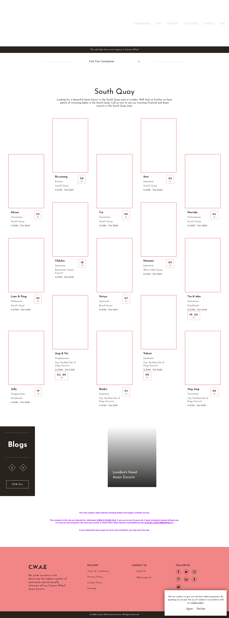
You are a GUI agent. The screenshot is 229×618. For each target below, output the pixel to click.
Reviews (172, 23)
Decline (201, 608)
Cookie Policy (94, 583)
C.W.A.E (38, 567)
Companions (142, 23)
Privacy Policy (95, 577)
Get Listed (191, 23)
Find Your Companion (101, 61)
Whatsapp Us (144, 577)
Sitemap (91, 588)
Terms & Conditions (98, 571)
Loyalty (209, 23)
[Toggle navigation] (129, 23)
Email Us (141, 571)
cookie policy (197, 603)
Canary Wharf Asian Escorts (56, 23)
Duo (159, 23)
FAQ (222, 23)
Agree (189, 608)
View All (17, 484)
